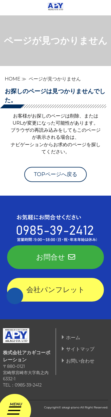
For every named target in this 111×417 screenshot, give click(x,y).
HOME (12, 79)
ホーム (73, 337)
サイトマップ (80, 349)
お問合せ (55, 257)
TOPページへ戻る (55, 174)
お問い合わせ (80, 361)
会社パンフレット (55, 289)
